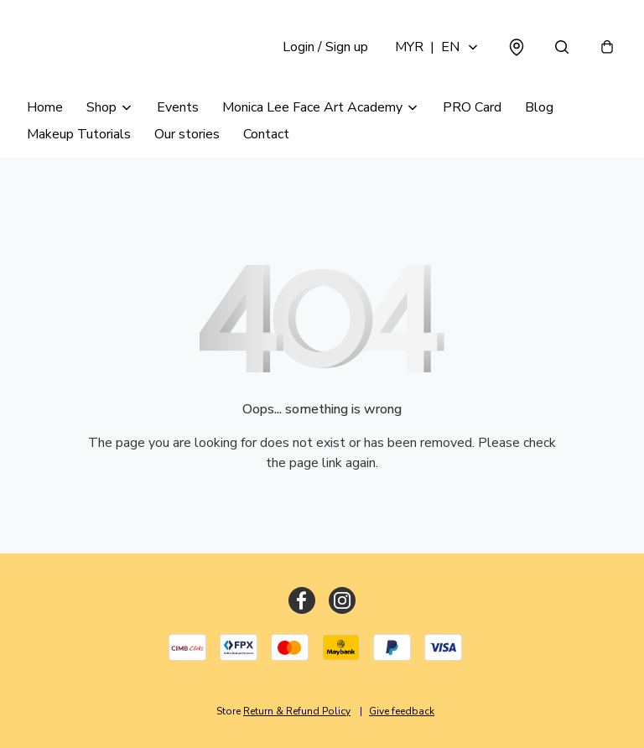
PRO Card (472, 107)
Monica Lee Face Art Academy (312, 107)
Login (325, 47)
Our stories (187, 134)
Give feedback (401, 711)
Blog (539, 107)
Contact (266, 134)
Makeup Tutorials (79, 134)
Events (178, 107)
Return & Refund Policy (297, 711)
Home (45, 107)
